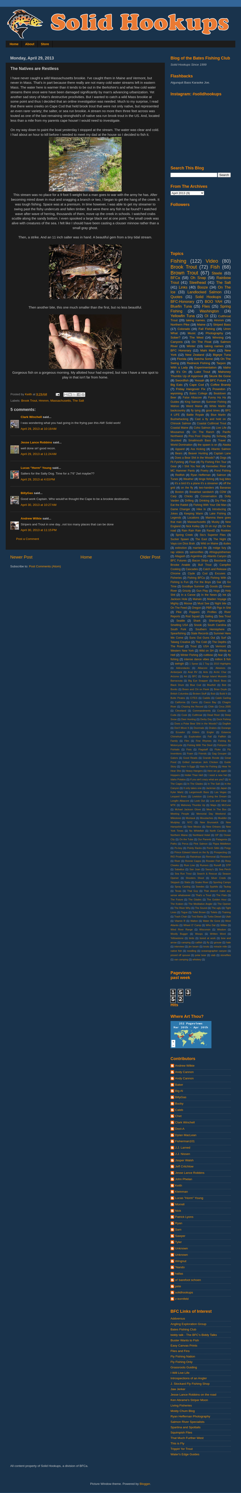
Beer (173, 397)
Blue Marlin (218, 414)
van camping (181, 959)
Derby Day (206, 719)
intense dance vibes (196, 659)
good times (213, 410)
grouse (217, 942)
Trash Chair (180, 916)
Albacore (203, 668)
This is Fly (177, 1443)
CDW (223, 492)
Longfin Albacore (180, 800)
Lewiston (197, 796)
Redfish (180, 475)
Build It (223, 693)
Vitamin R (180, 921)
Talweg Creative (180, 642)
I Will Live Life (180, 1372)
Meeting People (180, 813)
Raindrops (195, 856)
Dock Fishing (223, 719)
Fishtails (175, 749)
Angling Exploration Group (188, 1324)
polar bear (200, 955)
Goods (214, 586)
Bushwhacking (179, 419)
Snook (198, 625)
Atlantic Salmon (221, 449)
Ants (205, 672)
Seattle (180, 620)
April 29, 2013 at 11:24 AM (38, 454)
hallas (179, 1273)
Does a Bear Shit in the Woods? (195, 457)
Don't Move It (181, 728)
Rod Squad (193, 616)
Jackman (211, 788)
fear (220, 655)
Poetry (204, 470)
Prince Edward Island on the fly (191, 852)
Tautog (227, 886)
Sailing (209, 616)
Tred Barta (197, 916)
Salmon (221, 475)
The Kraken (177, 903)
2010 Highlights (222, 663)
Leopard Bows (179, 796)
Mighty (175, 603)
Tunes (174, 479)
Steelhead (197, 282)
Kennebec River (216, 466)
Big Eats (177, 384)
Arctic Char (220, 672)
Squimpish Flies (181, 1432)
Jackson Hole (179, 599)
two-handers (206, 487)
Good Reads (190, 757)
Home (14, 44)
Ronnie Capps (193, 861)
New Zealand (194, 354)
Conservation (209, 496)
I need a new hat (217, 775)
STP (228, 865)
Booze (202, 287)
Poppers (194, 612)
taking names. (196, 320)
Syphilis (214, 886)
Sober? (176, 337)
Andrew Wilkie (31, 518)
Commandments (202, 710)
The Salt (78, 400)
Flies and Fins (180, 1351)
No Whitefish (196, 830)
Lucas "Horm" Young (36, 468)
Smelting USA (179, 625)
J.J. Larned (182, 1147)
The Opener (224, 903)
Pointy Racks (194, 848)
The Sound (201, 908)
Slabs (187, 882)
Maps (213, 805)
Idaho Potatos (178, 779)
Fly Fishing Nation (183, 1356)
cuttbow (208, 655)
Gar (219, 582)
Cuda (173, 715)
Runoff (217, 865)
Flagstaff (203, 749)
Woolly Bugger (179, 933)
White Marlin (217, 406)
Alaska (227, 444)
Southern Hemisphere (210, 629)
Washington (209, 311)
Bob (224, 685)
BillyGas (27, 493)
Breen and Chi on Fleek (195, 689)
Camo (194, 702)
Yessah (199, 380)
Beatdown (220, 393)
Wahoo (175, 406)
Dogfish (226, 723)
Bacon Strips (200, 560)
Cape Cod (196, 384)
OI (206, 316)
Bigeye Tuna (222, 354)
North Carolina (218, 830)
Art (185, 676)
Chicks (188, 496)
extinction (181, 547)
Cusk (184, 715)
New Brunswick (209, 822)
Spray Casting (183, 886)
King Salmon (193, 401)
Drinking (204, 500)
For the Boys (202, 582)
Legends (176, 517)
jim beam (194, 946)
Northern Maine (179, 835)
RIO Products (178, 856)
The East (201, 539)
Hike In (201, 509)
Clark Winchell (31, 417)
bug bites (225, 479)
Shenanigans (217, 620)
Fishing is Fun (179, 582)
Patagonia (221, 839)
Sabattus (179, 869)
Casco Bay (210, 702)
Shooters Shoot (195, 878)
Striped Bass (222, 324)
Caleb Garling (223, 698)
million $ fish (223, 659)
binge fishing (206, 479)
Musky (215, 522)
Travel (222, 440)
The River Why (182, 908)
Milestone (176, 818)
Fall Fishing (206, 329)
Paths (174, 843)
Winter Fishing (189, 655)
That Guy (192, 891)
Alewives (220, 668)
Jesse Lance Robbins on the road (193, 1394)
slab (213, 955)
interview (179, 946)
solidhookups (184, 1292)
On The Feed (179, 607)
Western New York (182, 650)
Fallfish (222, 736)
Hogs (216, 590)
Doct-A (179, 1128)
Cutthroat (197, 715)
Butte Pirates (178, 698)
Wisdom (221, 929)
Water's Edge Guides (185, 1454)
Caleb (179, 1110)
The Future (177, 899)
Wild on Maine (209, 543)
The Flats (221, 895)
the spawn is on (207, 444)
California (180, 702)
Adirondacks (182, 668)
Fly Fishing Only (182, 1362)
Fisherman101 (185, 1141)
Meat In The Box (216, 809)
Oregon (196, 607)
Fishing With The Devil (200, 745)
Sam (178, 1229)
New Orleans (213, 826)
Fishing (178, 261)
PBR (209, 607)
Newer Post (21, 557)
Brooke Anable (180, 564)
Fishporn (222, 745)
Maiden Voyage (216, 599)
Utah (228, 916)
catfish (198, 942)
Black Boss (220, 680)
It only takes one (192, 788)
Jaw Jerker (178, 1389)
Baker (179, 1084)
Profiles (211, 612)
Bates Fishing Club (183, 1329)
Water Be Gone (211, 921)
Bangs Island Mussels (214, 676)
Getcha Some (203, 359)
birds (191, 938)
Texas (178, 891)
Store (45, 44)
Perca (185, 843)
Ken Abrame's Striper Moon (189, 1400)
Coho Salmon (202, 427)
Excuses (220, 573)
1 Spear (193, 663)
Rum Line (189, 865)
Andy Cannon (184, 1072)
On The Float (201, 342)
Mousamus (177, 432)
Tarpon (221, 363)
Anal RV (192, 672)
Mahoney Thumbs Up (193, 805)
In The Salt (214, 783)
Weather (188, 479)
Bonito (174, 689)
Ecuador (180, 732)
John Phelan (183, 1179)
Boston (179, 492)
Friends (202, 753)
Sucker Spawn (180, 539)
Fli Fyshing (177, 462)
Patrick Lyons (184, 1217)
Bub (213, 693)
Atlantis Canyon (216, 556)
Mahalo (197, 599)
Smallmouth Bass (199, 440)
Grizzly (186, 590)
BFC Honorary (181, 350)
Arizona (175, 676)
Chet (178, 1116)
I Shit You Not (191, 466)
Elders (195, 732)
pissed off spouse (180, 955)
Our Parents (204, 839)
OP (217, 835)
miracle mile (220, 946)
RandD (211, 530)
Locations (193, 517)
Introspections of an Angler (189, 1378)
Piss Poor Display (199, 436)
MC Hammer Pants (183, 470)
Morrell (179, 1204)
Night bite (220, 603)
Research (225, 856)
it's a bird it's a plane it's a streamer (196, 483)
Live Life (221, 427)
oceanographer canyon (214, 950)
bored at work (208, 938)
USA (206, 646)
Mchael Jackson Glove (188, 809)
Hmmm (44, 400)
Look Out (199, 800)
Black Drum (177, 685)
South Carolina (217, 625)
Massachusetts (60, 400)
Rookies (226, 530)
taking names (213, 346)
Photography (214, 333)
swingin (179, 663)
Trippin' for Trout (182, 1449)
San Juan (194, 869)
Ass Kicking (198, 449)
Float (192, 462)
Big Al (179, 1091)
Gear (174, 466)
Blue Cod (195, 685)
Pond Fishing (222, 470)
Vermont (221, 646)
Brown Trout (184, 273)
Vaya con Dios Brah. (183, 543)
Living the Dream (217, 796)
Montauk (190, 818)
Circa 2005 (225, 706)
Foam (190, 753)
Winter (191, 346)
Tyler (178, 1242)
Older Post (150, 557)
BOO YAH (213, 301)
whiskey (197, 959)
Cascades (192, 569)
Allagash (180, 556)
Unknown (181, 1248)
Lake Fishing (217, 513)
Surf (223, 637)
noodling (191, 950)
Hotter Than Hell (194, 775)
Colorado (184, 329)
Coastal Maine (179, 427)
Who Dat (211, 925)
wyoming (177, 393)
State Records (199, 633)
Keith (178, 1185)
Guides (175, 401)
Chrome (175, 573)
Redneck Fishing (198, 363)
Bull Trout (204, 564)
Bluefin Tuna (181, 306)
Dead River (213, 715)
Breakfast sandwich (201, 492)
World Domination (182, 444)
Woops (199, 933)
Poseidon (219, 389)
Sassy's (209, 869)
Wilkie (223, 925)
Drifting (189, 500)
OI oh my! (211, 526)
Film (186, 740)
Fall (210, 736)
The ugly (216, 908)
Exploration (195, 736)
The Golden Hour (217, 899)
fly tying (196, 410)
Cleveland (180, 710)
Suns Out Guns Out (202, 637)
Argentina (196, 556)
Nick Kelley (193, 526)
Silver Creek (218, 878)
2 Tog (206, 663)
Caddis (206, 698)
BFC (194, 676)
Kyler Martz (177, 792)
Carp (173, 496)
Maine (201, 324)
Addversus (178, 1318)
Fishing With (218, 577)
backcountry (178, 410)
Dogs (223, 457)
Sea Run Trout (183, 873)
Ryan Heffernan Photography (190, 1416)
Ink (224, 594)
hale (228, 942)
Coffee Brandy (221, 384)
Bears (179, 453)
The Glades (194, 899)
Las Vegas (220, 792)
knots (206, 946)
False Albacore (192, 397)
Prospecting (220, 852)
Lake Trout (202, 371)
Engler (210, 732)
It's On (181, 371)
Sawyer (180, 1236)
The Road (177, 646)
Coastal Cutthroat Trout (211, 423)
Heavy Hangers (194, 770)
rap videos (177, 552)
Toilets (213, 912)
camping (186, 942)
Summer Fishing (216, 401)
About (29, 44)
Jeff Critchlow (184, 1166)
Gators (174, 757)
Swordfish (182, 380)
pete (178, 1286)
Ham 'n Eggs (188, 766)
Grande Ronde (211, 757)
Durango (226, 728)
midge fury (219, 547)
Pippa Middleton (222, 843)
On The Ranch (203, 432)
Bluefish (211, 685)
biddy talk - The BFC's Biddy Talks (194, 1335)
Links (183, 287)
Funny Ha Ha (217, 397)
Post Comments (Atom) (45, 566)
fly (208, 942)
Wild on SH (206, 650)
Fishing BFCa (196, 577)
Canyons (177, 342)
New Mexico (194, 826)
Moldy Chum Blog (183, 1411)
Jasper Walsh (184, 1160)
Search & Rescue (207, 873)
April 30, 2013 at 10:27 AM (38, 505)
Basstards (220, 560)
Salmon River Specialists (187, 1422)
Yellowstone (177, 938)
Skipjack (175, 882)
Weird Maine (194, 406)
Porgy (227, 848)
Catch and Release (215, 569)
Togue (184, 912)
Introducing (219, 509)
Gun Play (202, 590)
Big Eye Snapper (198, 680)
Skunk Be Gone (220, 376)
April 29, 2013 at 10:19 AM (38, 428)
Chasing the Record (192, 706)
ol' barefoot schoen (188, 1280)
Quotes (176, 297)
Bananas (225, 487)
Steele (217, 273)
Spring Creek (184, 534)
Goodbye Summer (193, 586)
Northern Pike (180, 324)
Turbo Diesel (214, 916)
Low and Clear (218, 800)
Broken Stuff (199, 693)
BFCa (175, 278)
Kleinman (181, 1191)
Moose (188, 603)
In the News (209, 594)
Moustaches (206, 818)
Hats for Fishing (208, 766)
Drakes (213, 728)
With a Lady (179, 367)
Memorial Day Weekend (211, 813)
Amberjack (176, 672)
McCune (226, 805)
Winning (217, 337)
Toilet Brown (199, 912)
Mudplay (175, 822)
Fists (189, 749)
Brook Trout (29, 400)
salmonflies (196, 552)
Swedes (200, 886)
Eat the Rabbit (179, 505)
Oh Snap (198, 278)
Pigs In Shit (224, 607)
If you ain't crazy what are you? (207, 779)
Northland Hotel (201, 835)
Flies (206, 306)
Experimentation (205, 367)
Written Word (218, 933)
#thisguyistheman (220, 552)
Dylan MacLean (185, 1135)
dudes (227, 543)
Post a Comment (27, 539)
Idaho (227, 367)
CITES (193, 698)
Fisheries (176, 577)
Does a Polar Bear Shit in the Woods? (196, 723)
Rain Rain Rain (191, 530)
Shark (197, 620)
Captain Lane (222, 453)
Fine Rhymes (203, 740)
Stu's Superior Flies (213, 534)
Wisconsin (205, 929)
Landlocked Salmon (204, 292)
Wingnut (180, 1261)
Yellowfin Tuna (183, 316)
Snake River (201, 882)
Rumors (204, 865)
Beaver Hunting (198, 453)
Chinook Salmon (181, 423)
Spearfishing (178, 633)
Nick (178, 1210)
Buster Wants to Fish (185, 1340)
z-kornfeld (181, 1298)
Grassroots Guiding (184, 1367)
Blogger (145, 1484)
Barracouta (177, 680)
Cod (204, 573)
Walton (194, 921)
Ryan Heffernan (201, 475)
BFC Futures (179, 560)
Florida (181, 359)
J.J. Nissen (182, 1154)
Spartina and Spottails (186, 1427)
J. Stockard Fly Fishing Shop (190, 1383)
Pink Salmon (200, 843)
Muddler (222, 818)
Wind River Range (182, 929)
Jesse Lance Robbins (36, 442)
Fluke (218, 749)
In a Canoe (188, 594)
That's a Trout (203, 895)
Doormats (199, 728)
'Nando (180, 1267)
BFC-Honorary (182, 301)
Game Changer (180, 509)
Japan (223, 788)
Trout (193, 646)
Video (212, 261)
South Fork (178, 629)
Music (192, 333)
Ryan (178, 1223)
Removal (211, 856)
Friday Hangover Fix (190, 389)
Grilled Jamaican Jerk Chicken (200, 762)
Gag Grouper (219, 753)
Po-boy (178, 848)
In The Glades (195, 783)
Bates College (198, 393)
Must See (203, 603)
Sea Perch (225, 869)
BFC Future (218, 380)
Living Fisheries (181, 1405)
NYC (190, 822)
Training (226, 912)
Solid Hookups (208, 297)
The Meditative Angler (200, 903)
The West (196, 337)
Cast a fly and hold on (210, 419)
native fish (176, 950)
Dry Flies (220, 500)
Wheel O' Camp (192, 925)
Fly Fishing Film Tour (213, 462)
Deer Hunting (188, 719)
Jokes (174, 513)
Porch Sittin (213, 848)
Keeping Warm (193, 513)
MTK (173, 805)
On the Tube (186, 839)
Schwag (221, 436)
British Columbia (179, 693)
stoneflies (225, 955)
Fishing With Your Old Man (210, 505)
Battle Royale (195, 414)
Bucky (179, 1103)
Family (174, 740)
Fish (215, 267)
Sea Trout (224, 616)
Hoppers (175, 775)
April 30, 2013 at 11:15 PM (39, 530)
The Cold (201, 642)
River (177, 861)
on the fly (187, 487)
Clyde (191, 573)
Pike (179, 612)
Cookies (221, 710)
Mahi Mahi (208, 350)
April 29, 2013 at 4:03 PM (38, 479)
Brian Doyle (220, 689)
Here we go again (217, 770)
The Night (219, 539)
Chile (211, 706)
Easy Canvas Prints (184, 1345)
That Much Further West (187, 1438)
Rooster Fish (213, 861)
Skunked (176, 440)
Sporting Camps (222, 882)
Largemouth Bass (199, 792)
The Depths (219, 642)
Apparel (180, 449)
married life (200, 547)
